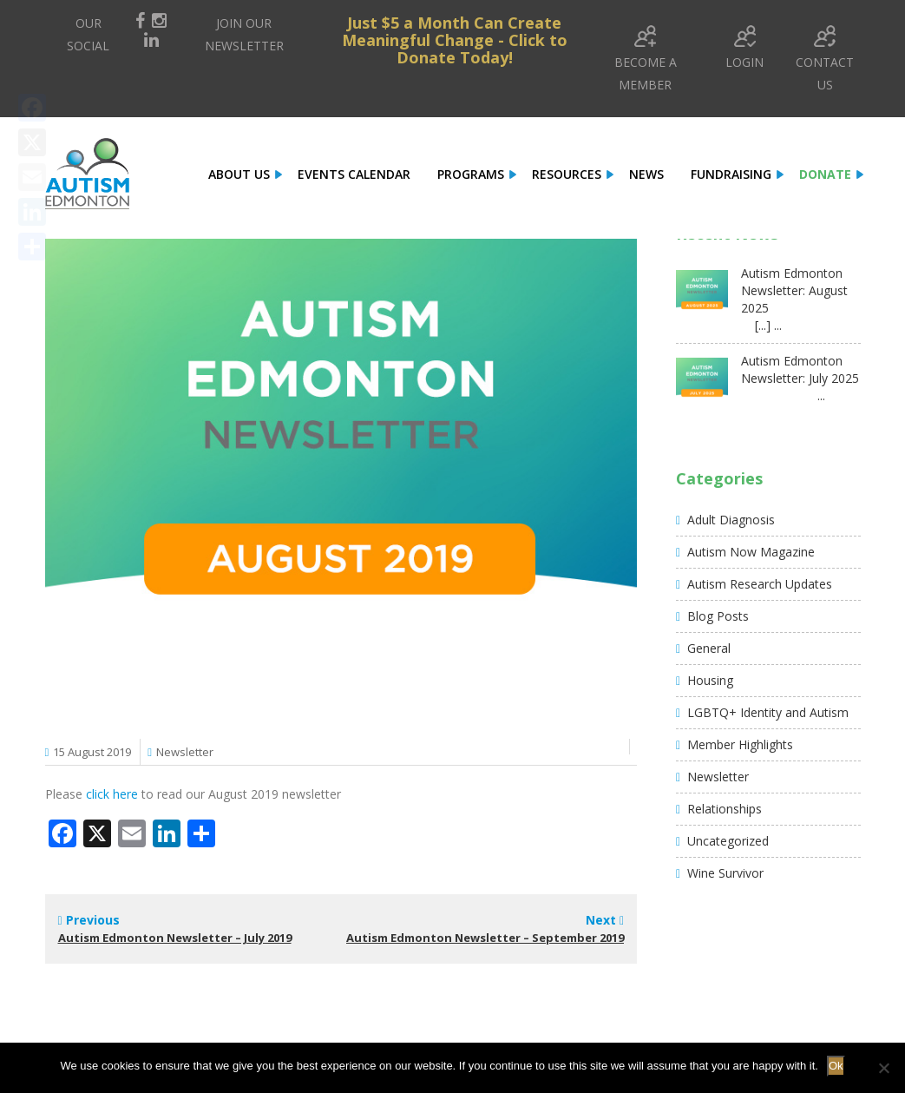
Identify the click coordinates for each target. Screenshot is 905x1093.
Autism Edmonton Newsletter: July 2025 (800, 369)
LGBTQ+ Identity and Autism (768, 712)
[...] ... (761, 325)
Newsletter (184, 752)
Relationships (724, 808)
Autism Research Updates (759, 584)
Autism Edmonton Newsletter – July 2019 (175, 937)
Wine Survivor (725, 873)
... (783, 395)
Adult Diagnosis (731, 519)
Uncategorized (728, 841)
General (709, 648)
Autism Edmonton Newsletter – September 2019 (485, 937)
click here (112, 794)
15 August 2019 (92, 752)
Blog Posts (718, 616)
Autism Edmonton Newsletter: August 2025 (794, 290)
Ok (836, 1065)
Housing (710, 680)
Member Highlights (740, 744)
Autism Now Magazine (751, 551)
